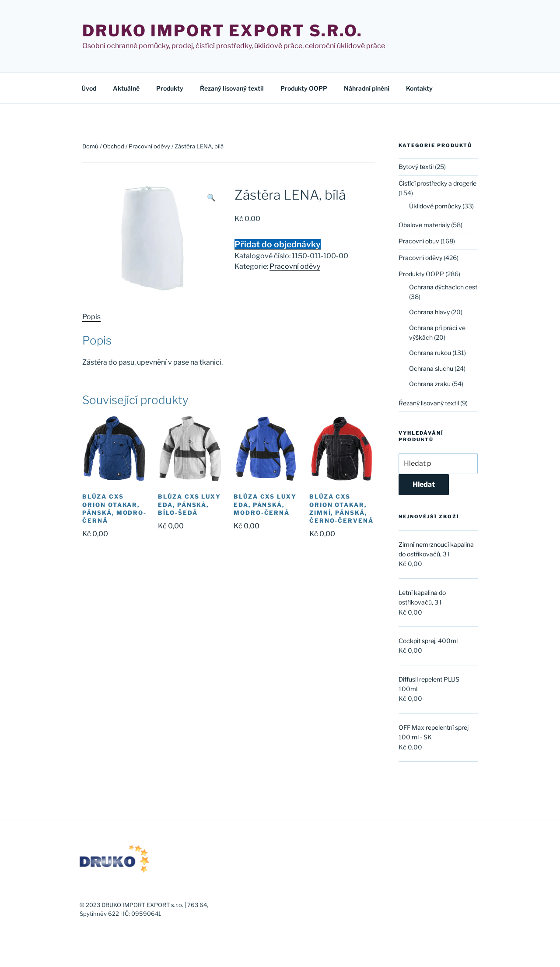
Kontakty (419, 88)
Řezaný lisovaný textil (232, 88)
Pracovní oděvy (149, 146)
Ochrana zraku (430, 383)
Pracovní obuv (419, 241)
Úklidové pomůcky (435, 206)
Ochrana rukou (430, 352)
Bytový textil (416, 166)
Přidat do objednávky (277, 244)
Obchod (113, 146)
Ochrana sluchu (431, 368)
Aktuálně (126, 88)
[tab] (91, 317)
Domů (90, 146)
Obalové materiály (424, 225)
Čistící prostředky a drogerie (437, 183)
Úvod (88, 88)
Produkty (169, 88)
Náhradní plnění (366, 88)
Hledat (424, 484)
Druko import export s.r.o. (222, 30)
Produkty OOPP (303, 88)
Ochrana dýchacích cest (443, 287)
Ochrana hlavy (429, 312)
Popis (91, 317)
